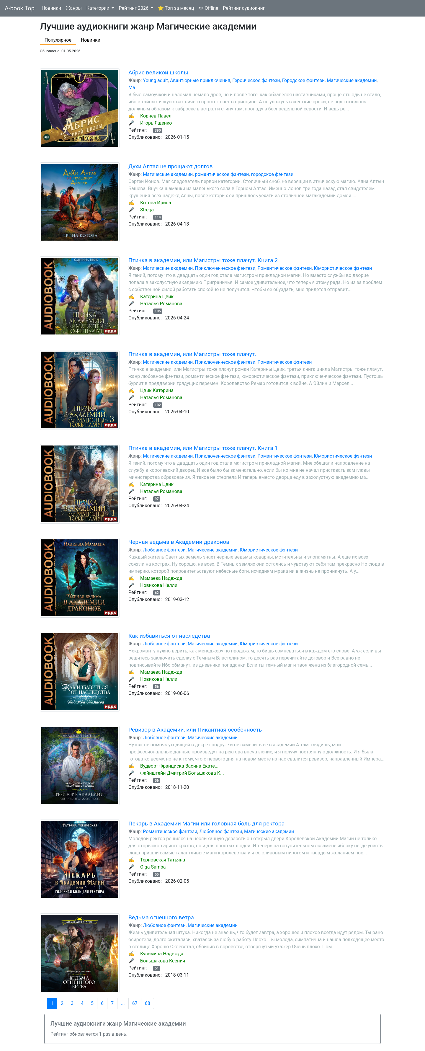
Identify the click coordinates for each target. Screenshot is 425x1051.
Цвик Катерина (157, 390)
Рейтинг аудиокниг (244, 8)
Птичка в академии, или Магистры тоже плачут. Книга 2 (203, 260)
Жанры (74, 8)
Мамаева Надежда (161, 578)
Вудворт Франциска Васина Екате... (179, 766)
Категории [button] (98, 8)
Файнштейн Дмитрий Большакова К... (182, 773)
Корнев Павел (155, 116)
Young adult (155, 80)
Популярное (58, 40)
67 (135, 1003)
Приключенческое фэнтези (225, 268)
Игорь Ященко (156, 123)
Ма (131, 87)
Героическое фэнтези (256, 80)
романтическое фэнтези (222, 174)
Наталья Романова (161, 303)
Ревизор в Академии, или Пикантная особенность (195, 729)
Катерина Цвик (157, 296)
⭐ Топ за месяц (176, 8)
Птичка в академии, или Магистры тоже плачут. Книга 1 (203, 448)
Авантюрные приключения (200, 80)
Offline (208, 8)
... (123, 1003)
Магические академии (352, 80)
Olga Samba (153, 867)
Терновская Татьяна (162, 860)
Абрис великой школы (158, 72)
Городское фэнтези (303, 80)
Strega (147, 210)
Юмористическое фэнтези (343, 268)
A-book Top (20, 8)
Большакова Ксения (162, 961)
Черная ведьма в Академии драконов (178, 541)
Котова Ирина (155, 202)
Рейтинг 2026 (134, 8)
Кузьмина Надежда (161, 954)
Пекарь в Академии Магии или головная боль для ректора (206, 823)
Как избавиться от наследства (169, 635)
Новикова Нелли (158, 585)
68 (147, 1003)
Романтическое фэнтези (285, 268)
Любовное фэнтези (164, 550)
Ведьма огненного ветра (161, 917)
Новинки (51, 8)
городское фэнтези (272, 174)
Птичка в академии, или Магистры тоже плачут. (192, 354)
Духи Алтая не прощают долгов (170, 166)
